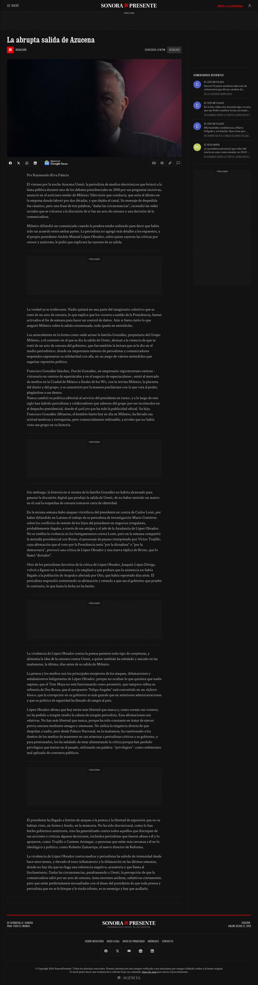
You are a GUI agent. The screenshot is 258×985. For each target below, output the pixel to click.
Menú (13, 5)
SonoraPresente (129, 5)
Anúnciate (153, 941)
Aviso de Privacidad (134, 941)
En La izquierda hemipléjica (218, 94)
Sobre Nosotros (94, 941)
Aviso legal (113, 941)
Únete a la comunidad (230, 6)
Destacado (174, 50)
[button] (154, 163)
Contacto (167, 941)
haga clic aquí (149, 972)
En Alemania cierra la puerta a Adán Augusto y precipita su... (227, 115)
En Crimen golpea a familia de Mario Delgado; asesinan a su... (227, 135)
